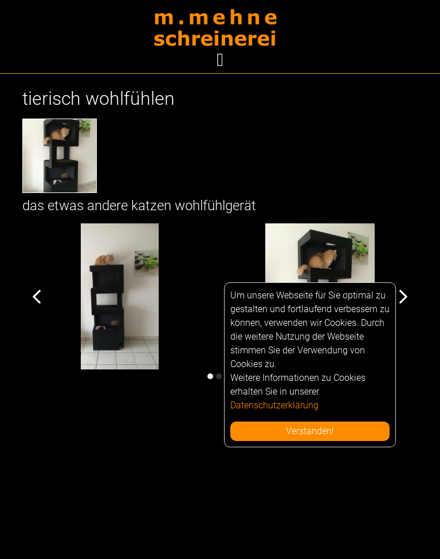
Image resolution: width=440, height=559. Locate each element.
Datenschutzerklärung (274, 405)
